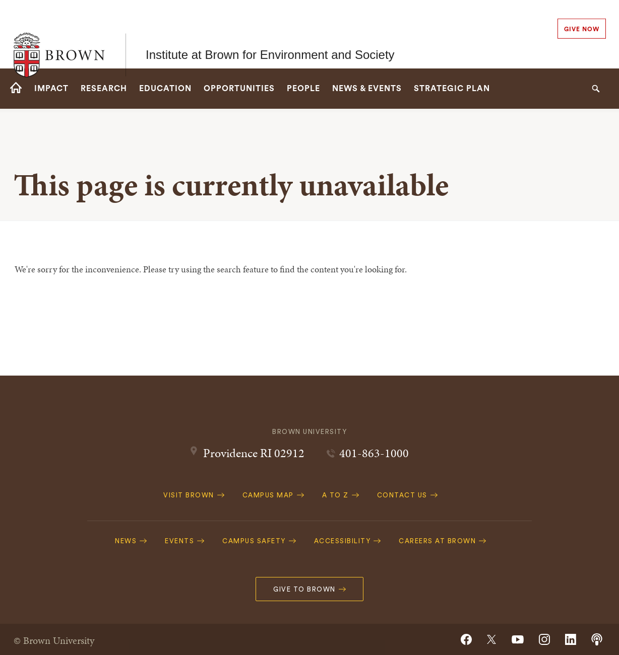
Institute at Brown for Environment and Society (270, 34)
